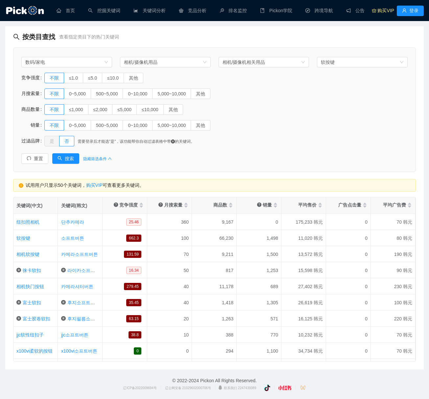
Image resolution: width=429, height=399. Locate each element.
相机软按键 (27, 254)
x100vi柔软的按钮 (34, 351)
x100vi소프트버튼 (79, 351)
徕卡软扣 (32, 270)
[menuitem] (66, 10)
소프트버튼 (72, 238)
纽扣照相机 (27, 222)
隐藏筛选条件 (97, 159)
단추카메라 (72, 222)
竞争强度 (30, 77)
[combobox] (66, 62)
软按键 (23, 238)
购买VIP (94, 185)
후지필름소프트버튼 (88, 318)
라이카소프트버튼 (85, 270)
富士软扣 (32, 302)
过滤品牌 (30, 140)
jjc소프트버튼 (74, 334)
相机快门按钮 (30, 286)
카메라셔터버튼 (77, 286)
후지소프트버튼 (83, 302)
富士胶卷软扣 (36, 318)
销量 (30, 125)
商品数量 (30, 109)
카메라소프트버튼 (79, 254)
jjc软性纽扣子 (30, 334)
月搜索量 (30, 93)
